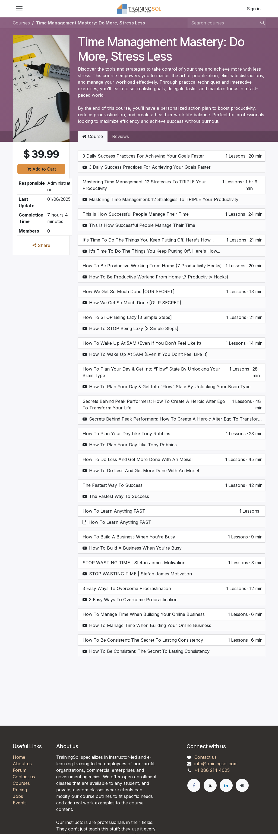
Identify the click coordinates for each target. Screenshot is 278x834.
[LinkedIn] (226, 785)
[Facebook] (193, 785)
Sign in (254, 8)
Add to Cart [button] (41, 169)
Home (19, 757)
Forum (19, 770)
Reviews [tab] (120, 136)
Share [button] (41, 245)
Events (20, 802)
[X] (210, 785)
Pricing (20, 789)
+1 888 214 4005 (212, 770)
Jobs (18, 796)
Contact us (24, 776)
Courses (21, 23)
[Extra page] (242, 785)
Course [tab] (93, 136)
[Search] (261, 23)
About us (22, 763)
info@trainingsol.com (216, 763)
